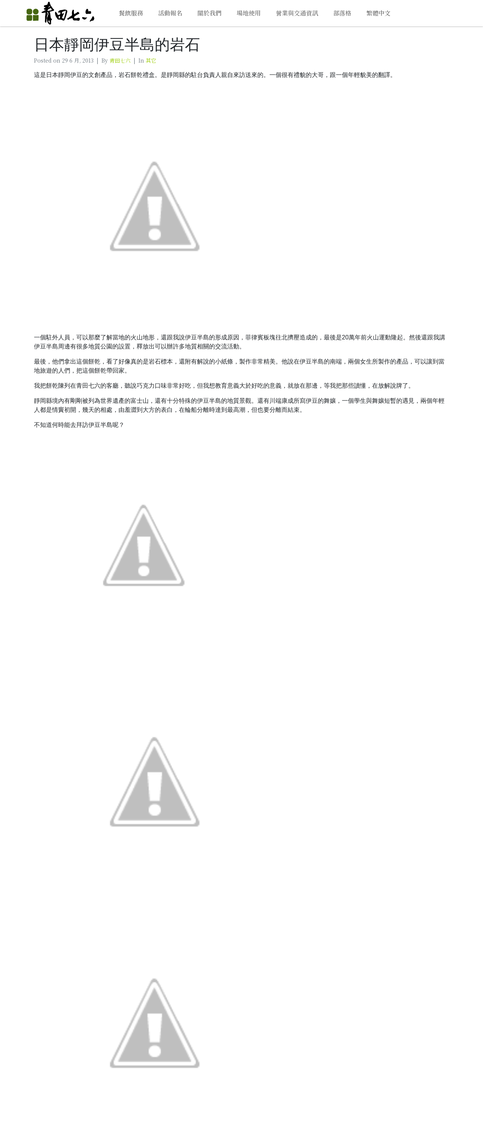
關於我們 (209, 13)
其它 (151, 60)
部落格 (342, 13)
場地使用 (249, 13)
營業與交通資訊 (297, 13)
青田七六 (120, 60)
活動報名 (170, 13)
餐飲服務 (131, 13)
